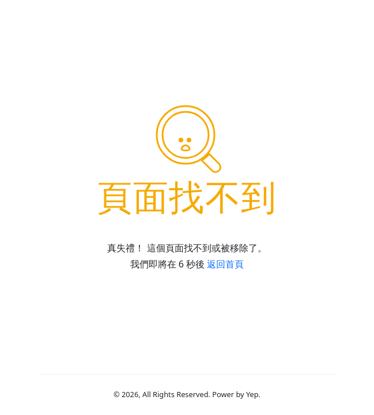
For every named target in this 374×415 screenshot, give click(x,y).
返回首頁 (225, 264)
